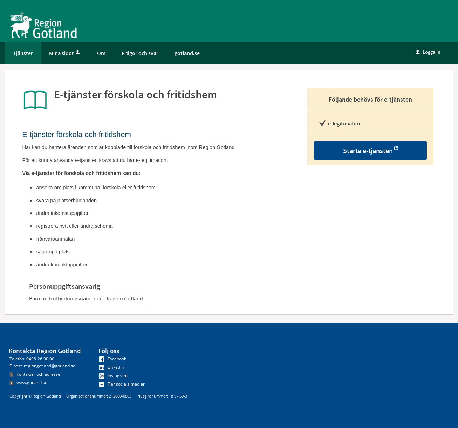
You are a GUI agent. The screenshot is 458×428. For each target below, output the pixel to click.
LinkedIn (111, 367)
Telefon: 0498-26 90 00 (31, 359)
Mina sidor (65, 52)
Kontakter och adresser (35, 374)
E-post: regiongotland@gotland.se (42, 366)
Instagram (113, 376)
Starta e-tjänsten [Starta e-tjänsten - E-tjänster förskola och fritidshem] (368, 150)
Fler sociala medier (122, 384)
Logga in (428, 52)
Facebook (112, 359)
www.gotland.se (28, 383)
